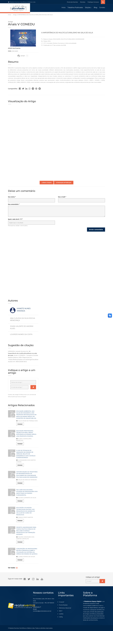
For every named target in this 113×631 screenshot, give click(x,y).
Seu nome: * (12, 197)
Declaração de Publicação (63, 183)
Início (64, 8)
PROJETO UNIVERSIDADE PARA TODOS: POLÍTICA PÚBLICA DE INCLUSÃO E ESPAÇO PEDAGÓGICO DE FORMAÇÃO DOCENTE (26, 531)
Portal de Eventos (72, 2)
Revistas (82, 2)
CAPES (61, 614)
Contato (102, 8)
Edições (88, 8)
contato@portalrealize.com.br (42, 611)
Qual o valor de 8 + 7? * (15, 219)
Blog (95, 8)
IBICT (60, 611)
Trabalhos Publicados (75, 8)
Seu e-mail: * (62, 197)
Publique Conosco (93, 2)
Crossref (61, 602)
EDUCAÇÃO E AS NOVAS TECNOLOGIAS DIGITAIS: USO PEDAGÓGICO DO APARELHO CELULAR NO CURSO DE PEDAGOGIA (25, 511)
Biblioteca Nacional (65, 608)
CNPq (61, 617)
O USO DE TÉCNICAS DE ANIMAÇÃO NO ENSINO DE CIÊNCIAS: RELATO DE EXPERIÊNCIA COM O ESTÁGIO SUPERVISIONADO (25, 454)
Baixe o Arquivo (46, 183)
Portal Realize (63, 605)
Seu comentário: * (14, 204)
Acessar (20, 424)
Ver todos (12, 568)
